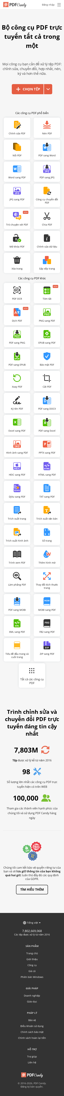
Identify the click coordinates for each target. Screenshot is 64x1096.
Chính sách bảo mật (32, 1031)
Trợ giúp (32, 1056)
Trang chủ (32, 952)
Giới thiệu (32, 958)
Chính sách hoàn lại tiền (32, 1037)
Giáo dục (32, 1001)
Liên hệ (32, 1062)
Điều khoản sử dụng (32, 1025)
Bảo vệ (32, 1019)
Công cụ (32, 964)
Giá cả (32, 970)
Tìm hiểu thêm (32, 889)
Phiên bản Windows (32, 976)
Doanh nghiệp (32, 995)
